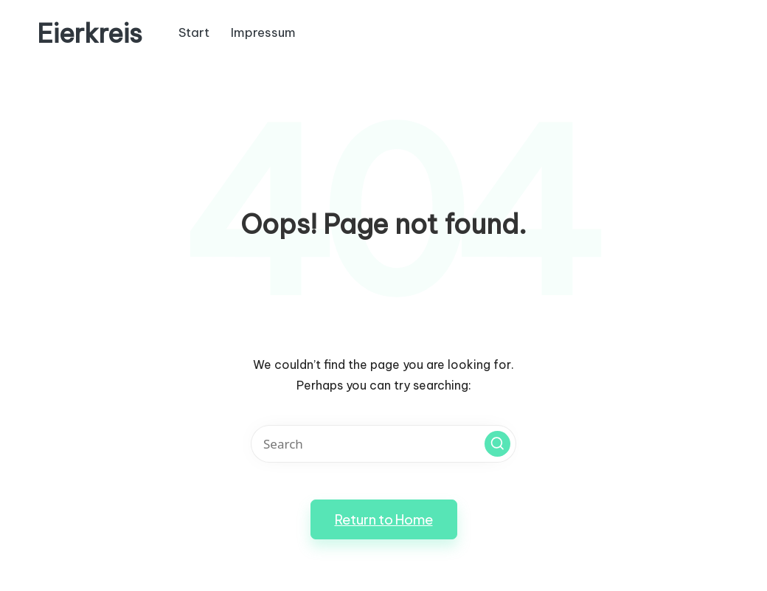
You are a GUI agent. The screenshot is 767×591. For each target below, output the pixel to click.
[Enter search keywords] (383, 444)
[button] (497, 444)
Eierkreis (89, 33)
